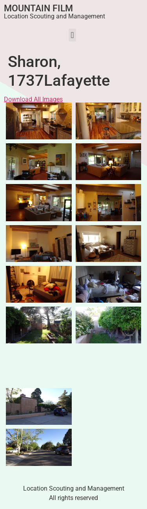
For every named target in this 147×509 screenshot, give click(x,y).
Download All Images (33, 99)
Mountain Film (38, 8)
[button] (72, 35)
